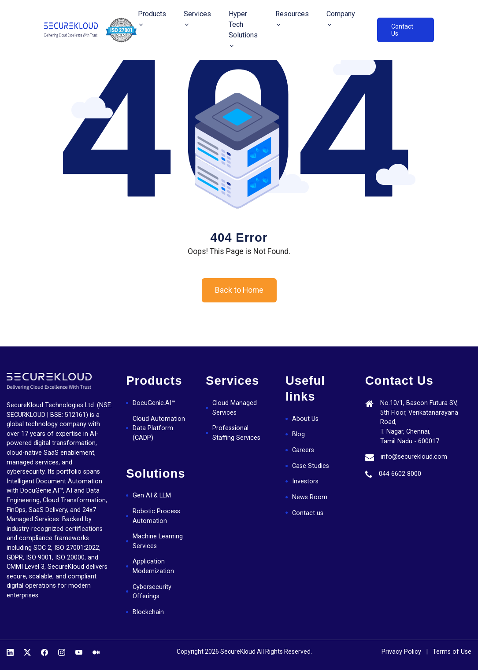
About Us (305, 419)
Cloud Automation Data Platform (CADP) (159, 428)
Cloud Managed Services (234, 407)
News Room (309, 497)
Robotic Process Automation (156, 516)
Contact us (307, 513)
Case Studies (310, 466)
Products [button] (152, 14)
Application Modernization (153, 566)
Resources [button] (292, 14)
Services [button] (197, 14)
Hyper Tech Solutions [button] (243, 24)
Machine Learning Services (158, 541)
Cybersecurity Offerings (152, 591)
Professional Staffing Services (236, 433)
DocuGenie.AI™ (154, 403)
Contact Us (402, 30)
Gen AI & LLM (152, 495)
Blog (298, 434)
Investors (305, 481)
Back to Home (239, 290)
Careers (303, 450)
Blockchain (148, 612)
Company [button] (340, 14)
